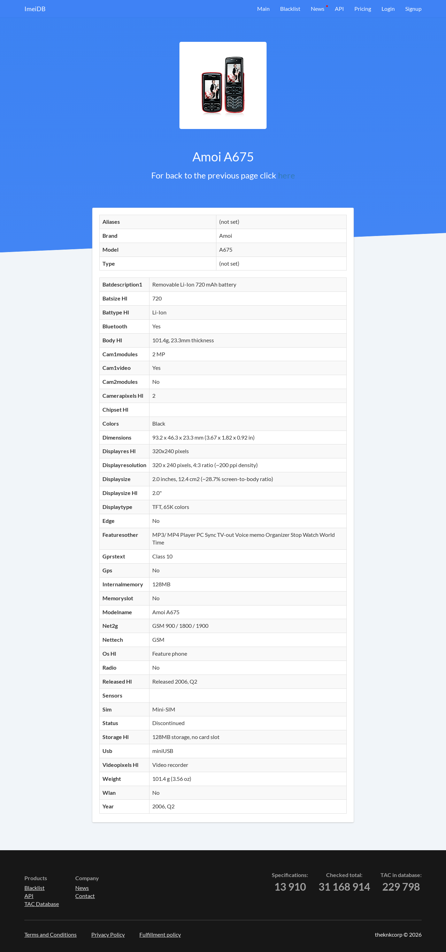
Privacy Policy (108, 934)
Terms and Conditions (50, 934)
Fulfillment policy (160, 934)
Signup (413, 8)
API (339, 8)
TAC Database (41, 903)
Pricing (362, 8)
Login (388, 8)
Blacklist (290, 8)
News (317, 8)
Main (263, 8)
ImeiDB (35, 9)
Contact (85, 895)
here (286, 175)
